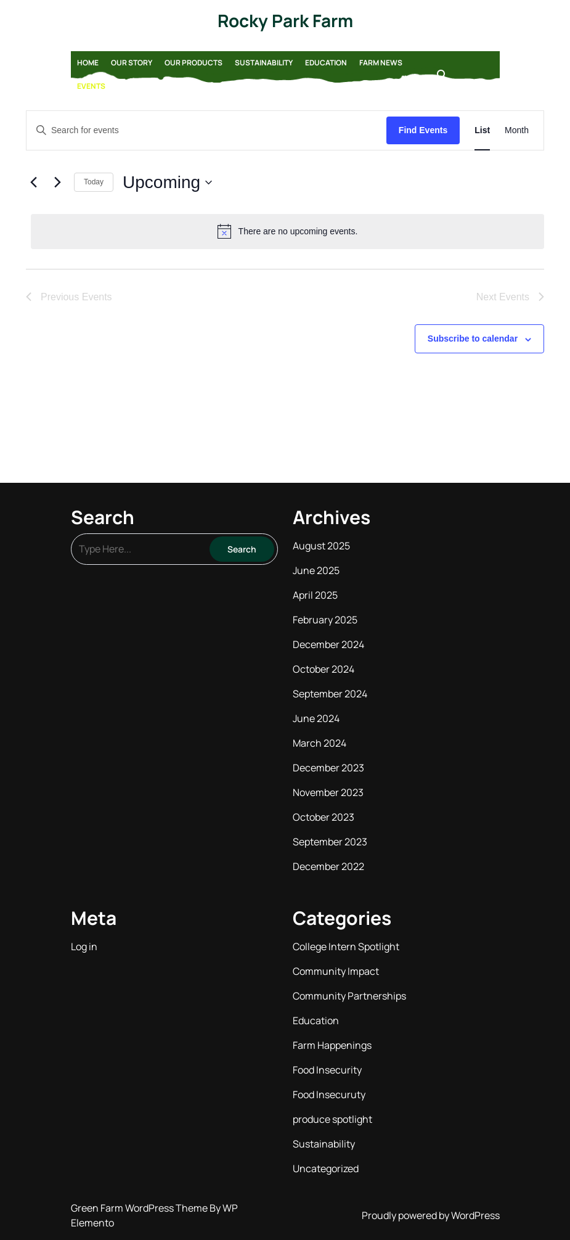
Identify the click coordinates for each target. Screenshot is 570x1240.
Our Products (193, 62)
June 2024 (316, 718)
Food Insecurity (327, 1070)
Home (88, 62)
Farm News (380, 62)
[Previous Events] (33, 182)
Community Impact (336, 971)
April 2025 (315, 595)
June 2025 (316, 570)
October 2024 (323, 669)
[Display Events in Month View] (517, 130)
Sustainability (264, 62)
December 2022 (328, 866)
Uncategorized (326, 1168)
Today (94, 182)
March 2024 (319, 743)
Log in (84, 946)
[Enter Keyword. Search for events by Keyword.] (206, 130)
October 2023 (323, 817)
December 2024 (328, 644)
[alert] (287, 231)
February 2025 (325, 619)
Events (91, 86)
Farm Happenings (332, 1045)
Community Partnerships (349, 996)
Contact (135, 86)
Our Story (131, 62)
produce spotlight (332, 1119)
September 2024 (330, 693)
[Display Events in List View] (482, 130)
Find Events (423, 130)
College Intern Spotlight (346, 946)
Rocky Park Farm (285, 20)
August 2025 (321, 545)
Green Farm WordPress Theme (140, 1208)
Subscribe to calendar (473, 338)
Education (326, 62)
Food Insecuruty (329, 1094)
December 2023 (328, 767)
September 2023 (330, 841)
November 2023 (328, 792)
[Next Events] (57, 182)
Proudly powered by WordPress (431, 1215)
